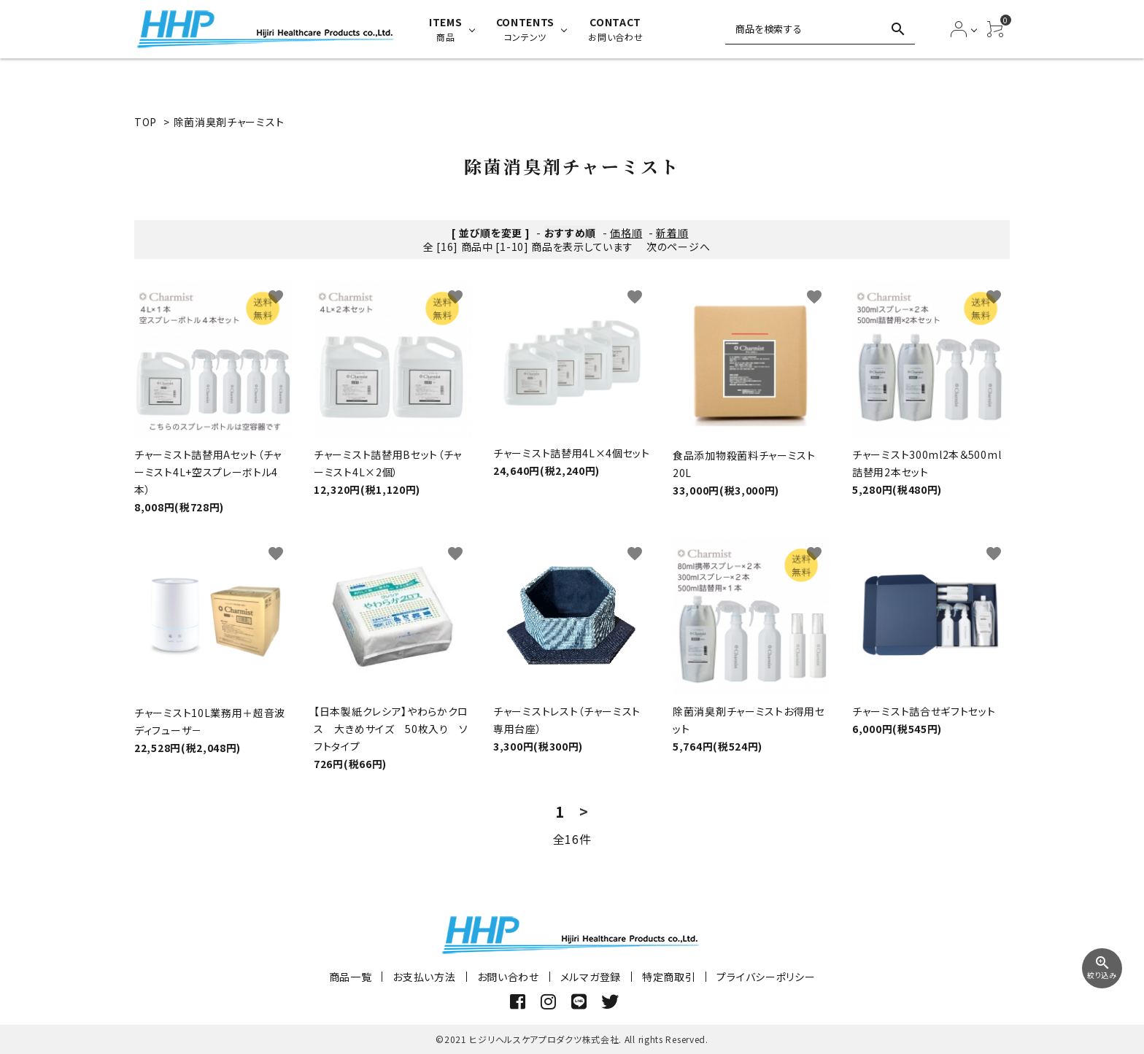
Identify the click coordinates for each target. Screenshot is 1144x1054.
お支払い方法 (424, 976)
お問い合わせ (508, 976)
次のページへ (678, 246)
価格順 (626, 232)
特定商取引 (669, 976)
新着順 (672, 232)
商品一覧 (350, 976)
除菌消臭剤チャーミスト (229, 122)
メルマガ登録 (590, 976)
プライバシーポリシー (765, 976)
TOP (145, 122)
